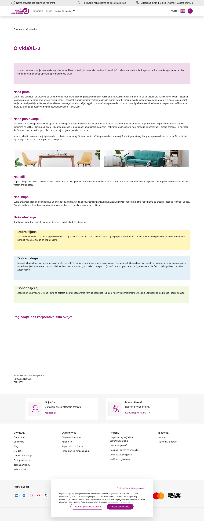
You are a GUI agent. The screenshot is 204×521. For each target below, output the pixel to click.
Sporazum (20, 437)
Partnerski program (167, 441)
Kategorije (67, 441)
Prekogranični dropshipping (75, 451)
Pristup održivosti (22, 460)
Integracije (38, 11)
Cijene (49, 11)
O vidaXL (18, 451)
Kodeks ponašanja (23, 455)
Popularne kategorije (74, 437)
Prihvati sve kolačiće (120, 506)
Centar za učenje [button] (65, 11)
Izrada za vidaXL (22, 465)
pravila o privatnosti (121, 502)
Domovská (19, 441)
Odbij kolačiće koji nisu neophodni (131, 488)
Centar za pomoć (118, 445)
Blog (16, 446)
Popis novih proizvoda (73, 446)
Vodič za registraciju (120, 459)
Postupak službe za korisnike (124, 450)
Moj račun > (51, 413)
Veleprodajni (20, 469)
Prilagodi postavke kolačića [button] (87, 506)
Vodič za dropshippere (121, 454)
